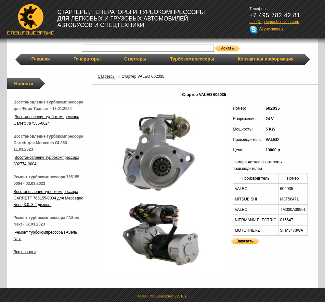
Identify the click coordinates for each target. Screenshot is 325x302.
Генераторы (86, 59)
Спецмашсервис (30, 19)
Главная (41, 59)
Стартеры (135, 59)
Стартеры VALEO (232, 248)
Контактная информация (266, 59)
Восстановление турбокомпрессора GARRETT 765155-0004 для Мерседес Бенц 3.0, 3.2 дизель (48, 198)
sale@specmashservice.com (274, 22)
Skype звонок (271, 29)
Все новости (25, 252)
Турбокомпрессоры (192, 59)
